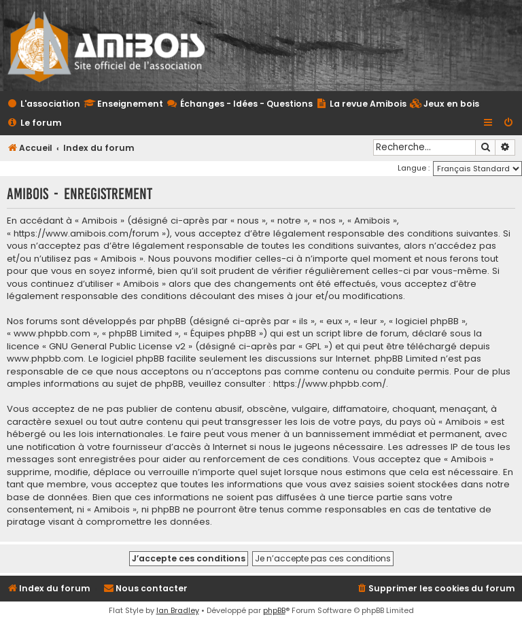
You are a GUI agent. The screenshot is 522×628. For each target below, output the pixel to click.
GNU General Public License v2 (117, 347)
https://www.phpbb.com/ (329, 384)
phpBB (274, 610)
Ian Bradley (177, 610)
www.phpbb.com (45, 359)
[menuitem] (444, 104)
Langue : (414, 167)
